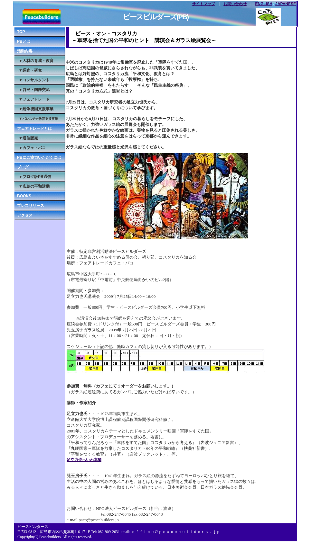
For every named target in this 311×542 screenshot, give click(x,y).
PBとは (23, 41)
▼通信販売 (28, 138)
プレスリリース (30, 205)
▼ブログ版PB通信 (35, 176)
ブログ (23, 167)
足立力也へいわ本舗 (84, 460)
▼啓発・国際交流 (34, 89)
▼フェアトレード (34, 99)
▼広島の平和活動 (34, 186)
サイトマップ (203, 4)
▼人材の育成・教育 (36, 60)
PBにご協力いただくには (39, 157)
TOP (21, 32)
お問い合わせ (235, 4)
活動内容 (25, 51)
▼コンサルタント (34, 80)
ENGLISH (263, 4)
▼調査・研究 (30, 70)
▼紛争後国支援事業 (36, 109)
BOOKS (24, 196)
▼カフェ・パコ (32, 148)
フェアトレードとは (34, 128)
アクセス (25, 215)
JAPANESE (285, 4)
